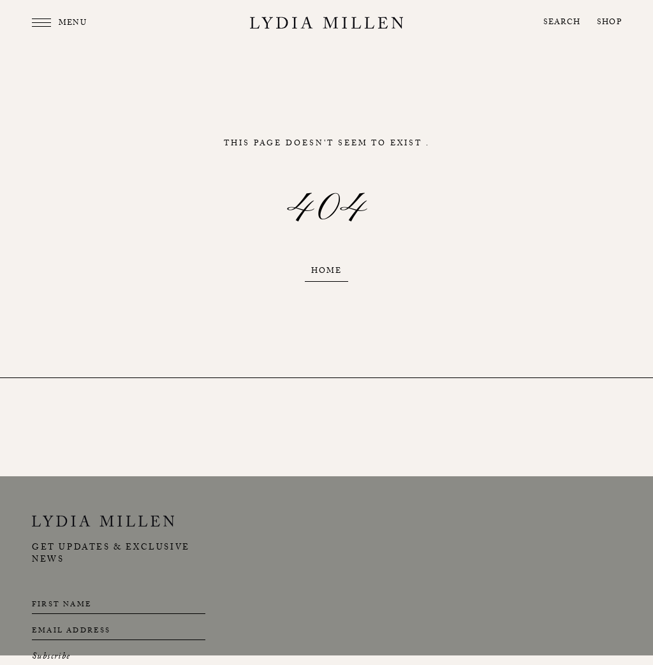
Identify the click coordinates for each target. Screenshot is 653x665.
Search (561, 23)
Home (326, 272)
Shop (609, 23)
